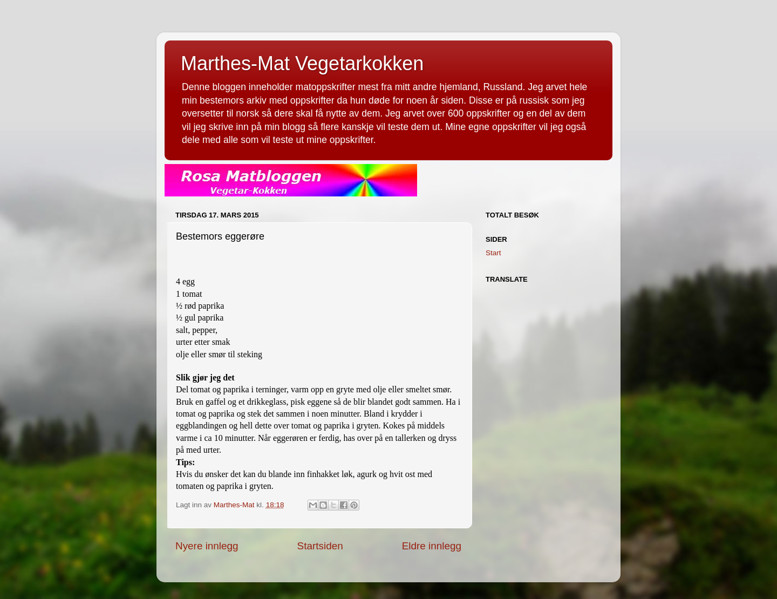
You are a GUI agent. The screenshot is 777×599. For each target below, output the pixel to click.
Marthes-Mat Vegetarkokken (302, 63)
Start (493, 253)
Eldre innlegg (431, 546)
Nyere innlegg (206, 546)
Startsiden (320, 546)
